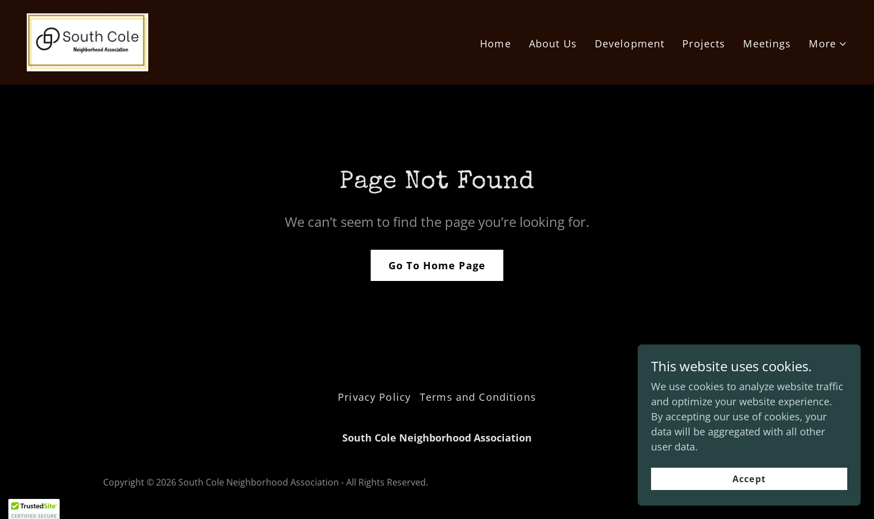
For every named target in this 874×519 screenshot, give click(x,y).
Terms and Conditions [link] (478, 397)
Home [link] (495, 43)
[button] (828, 43)
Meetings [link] (767, 43)
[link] (87, 41)
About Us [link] (553, 43)
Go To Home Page (437, 265)
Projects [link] (703, 43)
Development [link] (629, 43)
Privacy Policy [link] (374, 397)
